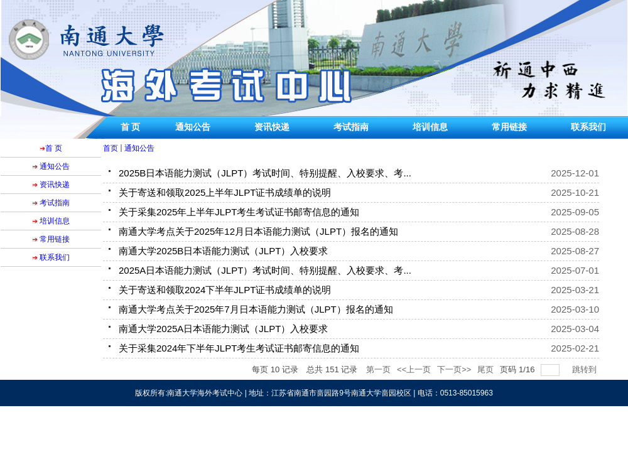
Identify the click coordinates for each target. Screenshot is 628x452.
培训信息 (430, 127)
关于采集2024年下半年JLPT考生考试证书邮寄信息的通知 (239, 348)
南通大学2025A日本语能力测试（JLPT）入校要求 (223, 328)
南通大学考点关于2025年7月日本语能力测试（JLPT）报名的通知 (256, 309)
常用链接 (509, 127)
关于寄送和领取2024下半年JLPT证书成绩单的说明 (225, 289)
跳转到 (585, 369)
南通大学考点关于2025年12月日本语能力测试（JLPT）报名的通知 (258, 231)
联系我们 (588, 127)
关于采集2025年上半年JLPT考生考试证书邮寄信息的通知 (239, 212)
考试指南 (351, 127)
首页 (110, 148)
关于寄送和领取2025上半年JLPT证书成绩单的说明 (225, 192)
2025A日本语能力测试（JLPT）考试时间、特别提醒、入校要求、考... (265, 270)
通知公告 (192, 127)
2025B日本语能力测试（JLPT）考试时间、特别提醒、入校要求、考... (265, 173)
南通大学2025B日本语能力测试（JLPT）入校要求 (223, 250)
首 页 (131, 127)
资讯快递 (272, 127)
